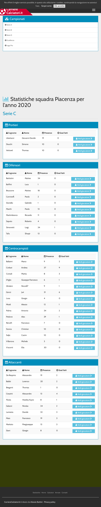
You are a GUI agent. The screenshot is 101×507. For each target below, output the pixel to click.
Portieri (11, 125)
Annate (57, 493)
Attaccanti (13, 362)
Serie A (8, 25)
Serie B (8, 30)
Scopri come (46, 6)
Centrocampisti (16, 248)
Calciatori (50, 493)
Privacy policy (49, 502)
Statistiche (36, 493)
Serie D (8, 35)
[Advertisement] (50, 73)
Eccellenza (9, 40)
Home (43, 493)
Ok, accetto (59, 6)
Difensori (12, 165)
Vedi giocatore (84, 138)
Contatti (64, 493)
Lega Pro (9, 45)
